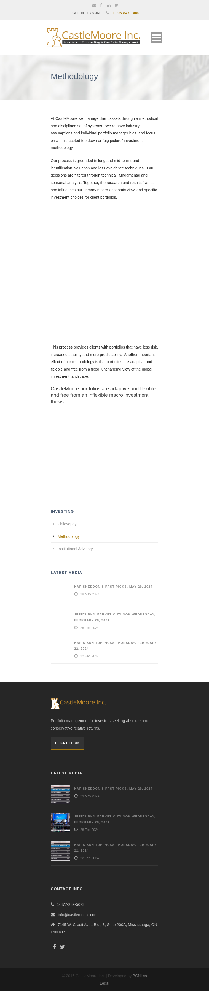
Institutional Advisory (75, 549)
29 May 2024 (89, 594)
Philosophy (67, 524)
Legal (104, 983)
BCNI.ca (140, 976)
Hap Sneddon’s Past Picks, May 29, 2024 (113, 586)
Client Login (67, 743)
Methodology (69, 536)
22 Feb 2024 (89, 656)
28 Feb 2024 (89, 628)
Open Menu (156, 37)
